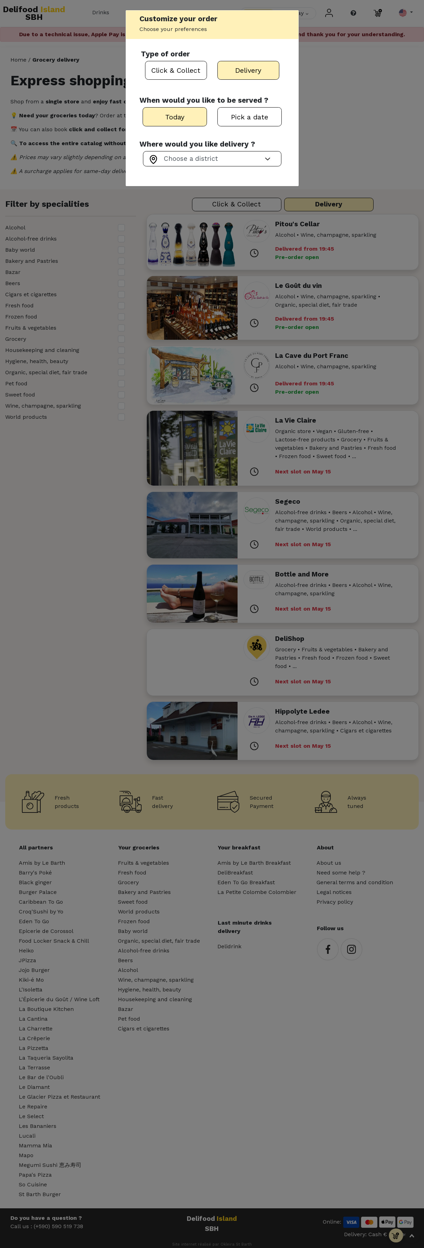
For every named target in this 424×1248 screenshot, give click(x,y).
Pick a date (249, 117)
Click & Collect (175, 70)
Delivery (248, 70)
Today (174, 117)
